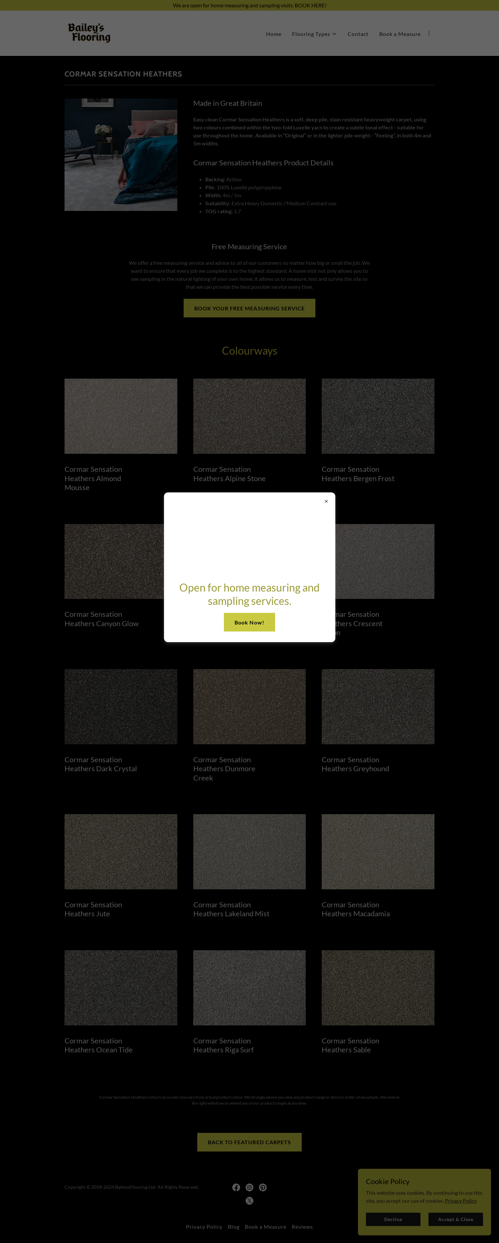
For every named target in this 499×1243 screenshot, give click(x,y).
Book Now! (249, 622)
